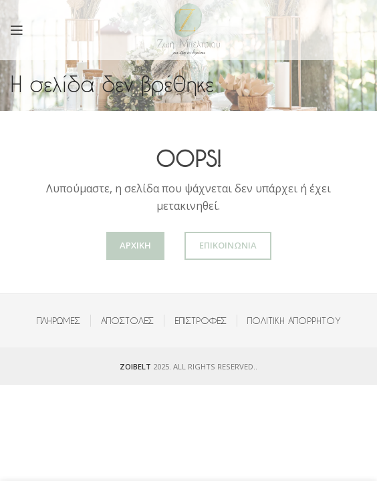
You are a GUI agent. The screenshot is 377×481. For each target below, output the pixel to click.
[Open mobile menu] (16, 30)
